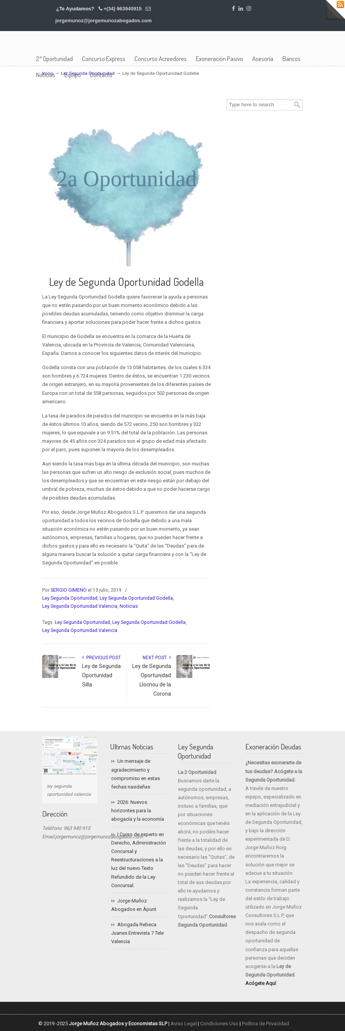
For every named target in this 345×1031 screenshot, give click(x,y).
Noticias (129, 606)
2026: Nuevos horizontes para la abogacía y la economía (137, 810)
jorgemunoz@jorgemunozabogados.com (103, 20)
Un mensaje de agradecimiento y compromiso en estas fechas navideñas (135, 773)
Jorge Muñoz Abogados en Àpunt (133, 905)
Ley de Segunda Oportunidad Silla (101, 675)
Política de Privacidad (265, 1023)
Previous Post (101, 657)
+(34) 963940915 (122, 9)
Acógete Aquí (260, 983)
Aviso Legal (184, 1023)
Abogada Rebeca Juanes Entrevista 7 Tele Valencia (137, 933)
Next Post (157, 657)
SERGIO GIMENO (69, 590)
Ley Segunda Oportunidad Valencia (79, 606)
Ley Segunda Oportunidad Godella (136, 598)
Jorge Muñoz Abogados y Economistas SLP (104, 44)
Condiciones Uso (219, 1023)
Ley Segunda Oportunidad (69, 598)
